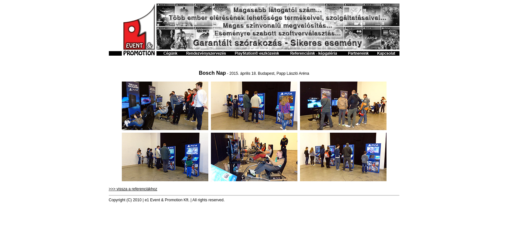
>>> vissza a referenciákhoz (133, 189)
